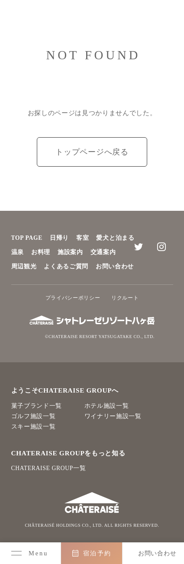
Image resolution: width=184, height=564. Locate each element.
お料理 (40, 252)
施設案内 (70, 252)
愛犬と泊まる (115, 238)
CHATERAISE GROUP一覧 (48, 468)
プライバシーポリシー (72, 298)
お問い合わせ (115, 266)
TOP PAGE (27, 238)
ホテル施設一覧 (106, 406)
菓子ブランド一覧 (36, 406)
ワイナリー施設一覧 (113, 416)
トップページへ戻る (91, 152)
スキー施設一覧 (33, 426)
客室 (82, 238)
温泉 (17, 252)
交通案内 (103, 252)
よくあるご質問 (66, 266)
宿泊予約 (97, 553)
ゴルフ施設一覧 (33, 416)
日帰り (59, 238)
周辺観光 (24, 266)
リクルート (125, 298)
